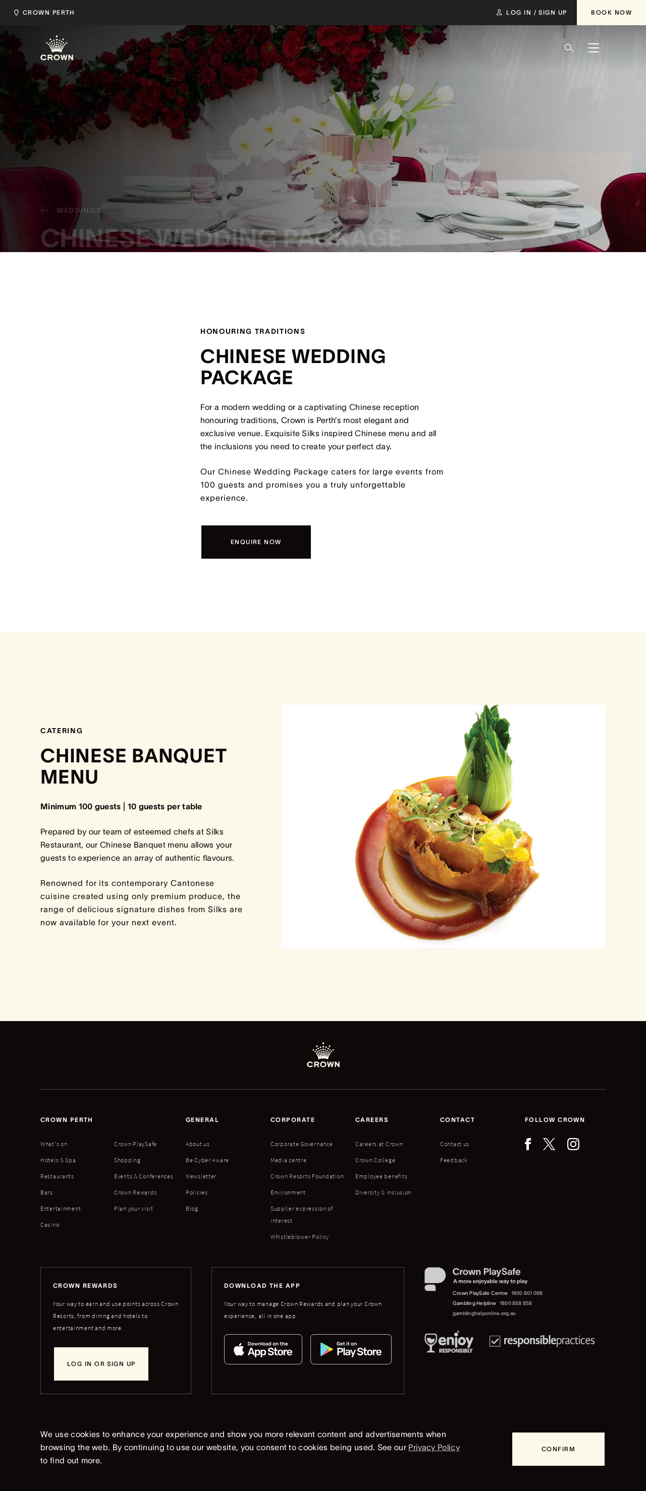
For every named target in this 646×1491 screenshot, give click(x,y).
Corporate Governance (302, 1144)
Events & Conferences (143, 1176)
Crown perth (66, 1119)
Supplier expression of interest (302, 1214)
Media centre (289, 1160)
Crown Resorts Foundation (307, 1176)
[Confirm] (558, 1449)
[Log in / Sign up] (532, 12)
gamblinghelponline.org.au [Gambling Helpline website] (484, 1313)
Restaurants (57, 1176)
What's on (53, 1144)
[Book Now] (611, 12)
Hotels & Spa (58, 1160)
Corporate (293, 1119)
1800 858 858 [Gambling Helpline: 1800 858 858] (516, 1303)
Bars (46, 1192)
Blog (192, 1208)
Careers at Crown (379, 1144)
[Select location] (47, 12)
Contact (457, 1119)
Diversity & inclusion (383, 1192)
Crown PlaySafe (135, 1144)
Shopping (127, 1160)
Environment (288, 1192)
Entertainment (60, 1208)
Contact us (454, 1144)
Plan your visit (133, 1208)
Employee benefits (381, 1176)
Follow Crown (555, 1119)
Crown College (375, 1160)
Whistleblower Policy (300, 1236)
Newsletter (201, 1176)
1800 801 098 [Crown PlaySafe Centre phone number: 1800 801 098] (527, 1293)
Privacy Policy (433, 1447)
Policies (197, 1192)
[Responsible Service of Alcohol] (448, 1344)
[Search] (569, 48)
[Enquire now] (256, 542)
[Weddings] (66, 213)
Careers (372, 1119)
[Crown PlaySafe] (484, 1281)
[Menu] (593, 48)
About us (198, 1144)
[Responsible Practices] (542, 1344)
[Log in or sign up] (101, 1364)
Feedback (454, 1160)
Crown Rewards (135, 1192)
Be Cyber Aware (207, 1160)
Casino (49, 1224)
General (202, 1119)
